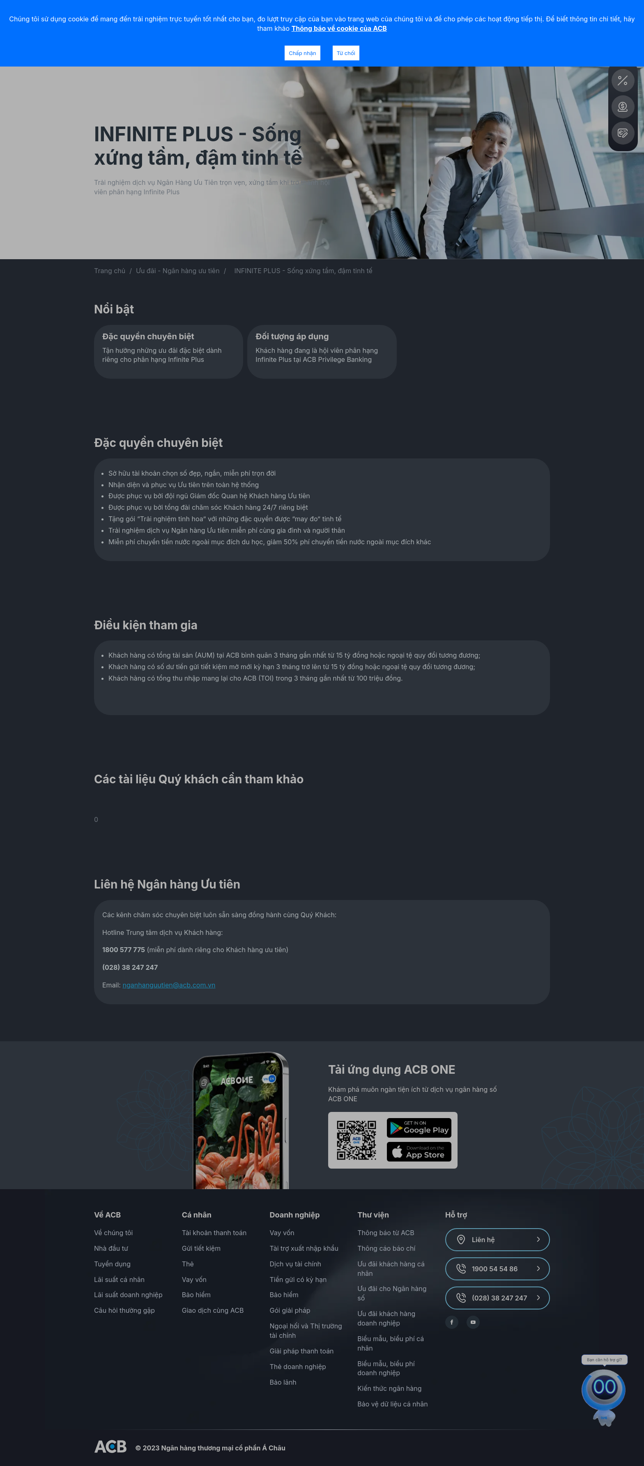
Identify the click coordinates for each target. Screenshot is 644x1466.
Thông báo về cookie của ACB (339, 28)
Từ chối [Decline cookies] (346, 53)
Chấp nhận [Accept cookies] (302, 53)
